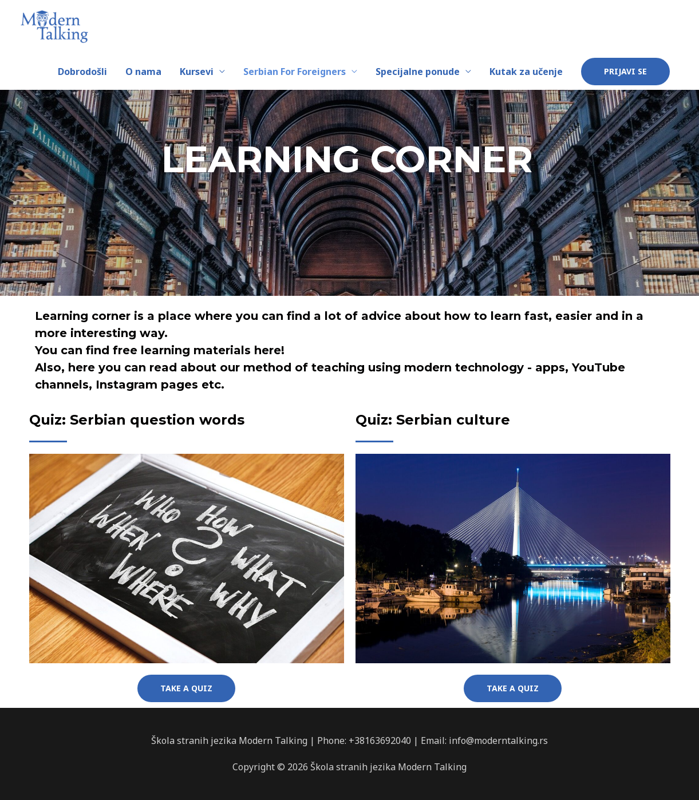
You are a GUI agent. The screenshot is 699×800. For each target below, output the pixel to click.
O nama (143, 71)
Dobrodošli (82, 71)
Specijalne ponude (418, 71)
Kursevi (197, 71)
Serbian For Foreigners (294, 71)
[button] (186, 688)
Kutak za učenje (526, 71)
